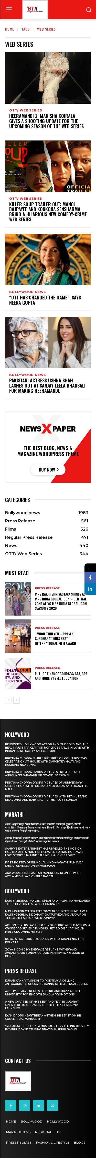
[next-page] (16, 700)
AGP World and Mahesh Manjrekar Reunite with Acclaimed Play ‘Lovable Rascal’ (43, 874)
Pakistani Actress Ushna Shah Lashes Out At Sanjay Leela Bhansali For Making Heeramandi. (47, 385)
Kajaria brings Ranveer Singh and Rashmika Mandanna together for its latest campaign (47, 902)
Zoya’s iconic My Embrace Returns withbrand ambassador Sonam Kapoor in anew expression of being (45, 953)
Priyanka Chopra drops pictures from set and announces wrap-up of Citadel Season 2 (42, 773)
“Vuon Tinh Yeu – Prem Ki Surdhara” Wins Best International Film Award (55, 638)
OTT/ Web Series (25, 110)
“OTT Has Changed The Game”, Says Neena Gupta (45, 300)
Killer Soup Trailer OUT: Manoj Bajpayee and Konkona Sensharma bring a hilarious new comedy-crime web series (48, 212)
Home (9, 29)
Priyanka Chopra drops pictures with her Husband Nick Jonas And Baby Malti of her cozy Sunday (46, 798)
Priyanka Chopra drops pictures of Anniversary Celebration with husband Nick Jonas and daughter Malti (47, 786)
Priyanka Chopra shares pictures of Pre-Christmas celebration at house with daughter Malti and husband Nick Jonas (46, 762)
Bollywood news (27, 292)
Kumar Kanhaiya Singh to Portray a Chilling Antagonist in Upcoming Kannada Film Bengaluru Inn (46, 982)
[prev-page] (8, 700)
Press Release (47, 588)
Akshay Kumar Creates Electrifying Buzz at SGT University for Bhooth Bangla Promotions (42, 993)
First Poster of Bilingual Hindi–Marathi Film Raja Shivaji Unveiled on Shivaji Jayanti (44, 864)
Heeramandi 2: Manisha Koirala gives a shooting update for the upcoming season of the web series (46, 120)
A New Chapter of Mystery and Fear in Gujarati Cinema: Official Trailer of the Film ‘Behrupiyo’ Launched (42, 1005)
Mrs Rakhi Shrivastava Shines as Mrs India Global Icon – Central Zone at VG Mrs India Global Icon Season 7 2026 (61, 601)
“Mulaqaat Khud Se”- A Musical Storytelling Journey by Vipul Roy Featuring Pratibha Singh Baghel (47, 1027)
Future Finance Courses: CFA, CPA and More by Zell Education (61, 676)
